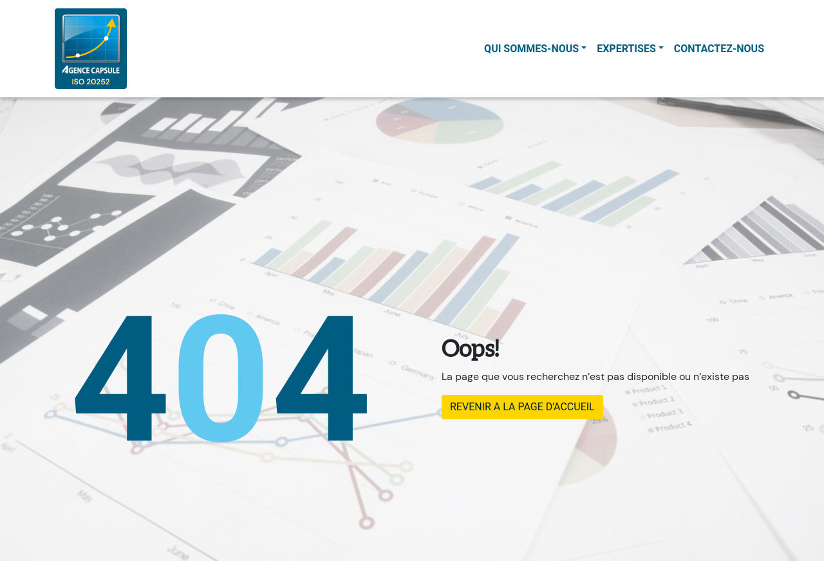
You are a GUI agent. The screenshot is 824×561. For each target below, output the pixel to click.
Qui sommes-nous (531, 49)
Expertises (626, 49)
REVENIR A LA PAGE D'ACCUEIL (522, 407)
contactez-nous (719, 49)
